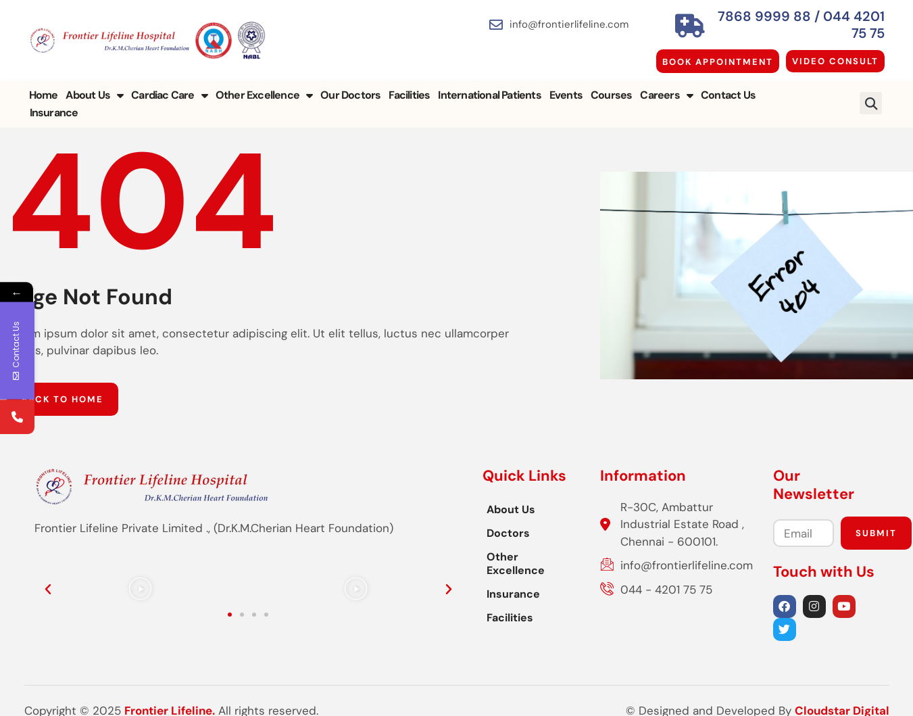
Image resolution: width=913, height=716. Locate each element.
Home (43, 87)
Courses (611, 87)
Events (566, 87)
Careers (666, 87)
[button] (871, 87)
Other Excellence (264, 87)
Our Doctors (350, 87)
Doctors (317, 513)
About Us (94, 87)
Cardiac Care (169, 87)
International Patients (489, 87)
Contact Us (728, 87)
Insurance (788, 87)
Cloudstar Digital (842, 692)
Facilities (409, 87)
